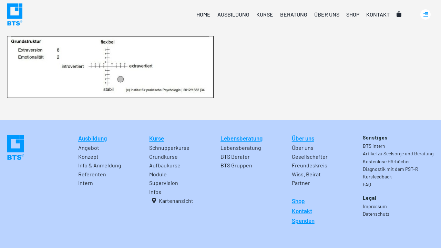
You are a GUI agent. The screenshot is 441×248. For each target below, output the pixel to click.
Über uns (303, 138)
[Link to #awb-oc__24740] (425, 14)
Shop (298, 200)
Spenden (303, 220)
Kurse (156, 138)
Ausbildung (92, 138)
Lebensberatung (241, 138)
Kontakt (302, 210)
